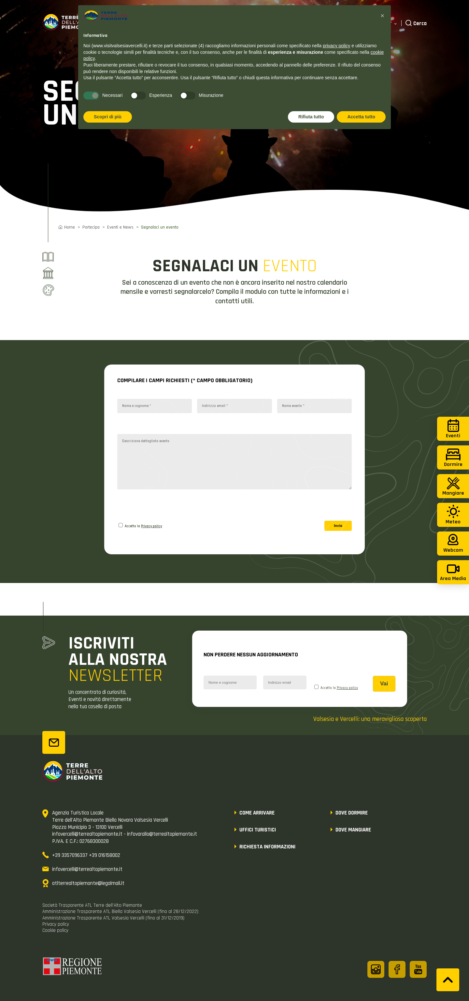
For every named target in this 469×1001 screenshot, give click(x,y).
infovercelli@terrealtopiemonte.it (87, 869)
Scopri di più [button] (107, 116)
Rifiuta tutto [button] (311, 116)
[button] (382, 15)
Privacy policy (151, 526)
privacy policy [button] (336, 45)
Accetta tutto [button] (361, 116)
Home (69, 227)
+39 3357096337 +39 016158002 (86, 855)
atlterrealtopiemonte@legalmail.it (88, 883)
